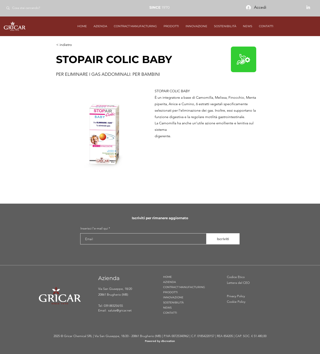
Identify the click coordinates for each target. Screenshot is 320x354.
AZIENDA (169, 282)
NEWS (167, 307)
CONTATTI (170, 312)
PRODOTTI (170, 292)
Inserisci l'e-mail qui (94, 228)
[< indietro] (71, 44)
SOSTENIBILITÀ (173, 302)
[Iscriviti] (223, 238)
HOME (167, 276)
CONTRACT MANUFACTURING (184, 287)
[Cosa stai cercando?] (35, 7)
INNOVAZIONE (173, 297)
